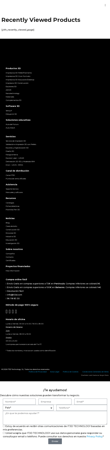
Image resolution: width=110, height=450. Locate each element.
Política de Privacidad (38, 372)
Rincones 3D (11, 233)
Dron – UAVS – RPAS (14, 165)
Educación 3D (11, 240)
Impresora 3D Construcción (17, 83)
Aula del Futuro (12, 124)
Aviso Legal (54, 372)
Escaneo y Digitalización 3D (17, 148)
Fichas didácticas (12, 206)
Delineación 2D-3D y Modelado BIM (20, 161)
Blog (8, 223)
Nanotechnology (12, 93)
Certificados (10, 260)
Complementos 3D (13, 100)
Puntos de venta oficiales (16, 179)
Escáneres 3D (11, 86)
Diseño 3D (10, 151)
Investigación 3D (12, 243)
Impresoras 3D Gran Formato (18, 76)
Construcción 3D (13, 229)
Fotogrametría (12, 155)
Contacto (9, 257)
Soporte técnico (12, 189)
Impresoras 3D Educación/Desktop (20, 80)
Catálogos (10, 203)
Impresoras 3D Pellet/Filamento (19, 73)
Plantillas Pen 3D (13, 210)
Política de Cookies (70, 372)
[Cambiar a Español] (7, 355)
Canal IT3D (10, 175)
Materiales (10, 97)
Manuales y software (14, 192)
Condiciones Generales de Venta (95, 372)
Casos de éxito (11, 226)
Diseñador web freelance (90, 375)
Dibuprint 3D (11, 114)
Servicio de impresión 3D (16, 141)
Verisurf (9, 111)
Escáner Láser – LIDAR (15, 158)
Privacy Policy (94, 436)
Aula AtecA (10, 128)
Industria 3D (11, 236)
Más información (13, 271)
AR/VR (8, 90)
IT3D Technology (14, 369)
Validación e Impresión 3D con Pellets (21, 144)
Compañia (10, 253)
